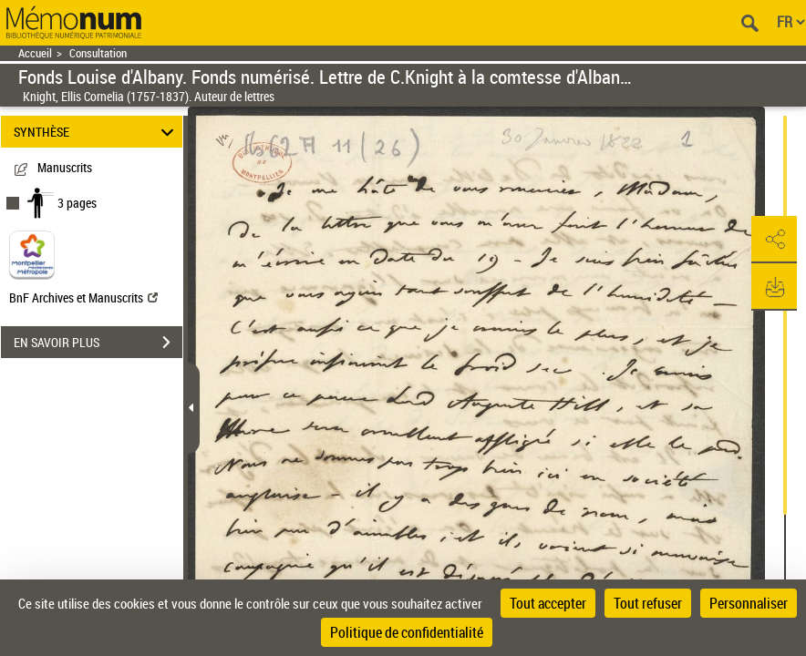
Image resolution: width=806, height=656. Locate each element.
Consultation (98, 53)
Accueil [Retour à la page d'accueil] (35, 53)
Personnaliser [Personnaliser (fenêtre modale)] (748, 603)
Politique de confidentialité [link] (406, 632)
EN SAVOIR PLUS (98, 342)
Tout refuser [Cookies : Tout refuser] (648, 603)
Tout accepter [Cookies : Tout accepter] (548, 603)
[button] (774, 239)
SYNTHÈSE (97, 132)
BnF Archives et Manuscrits (83, 297)
